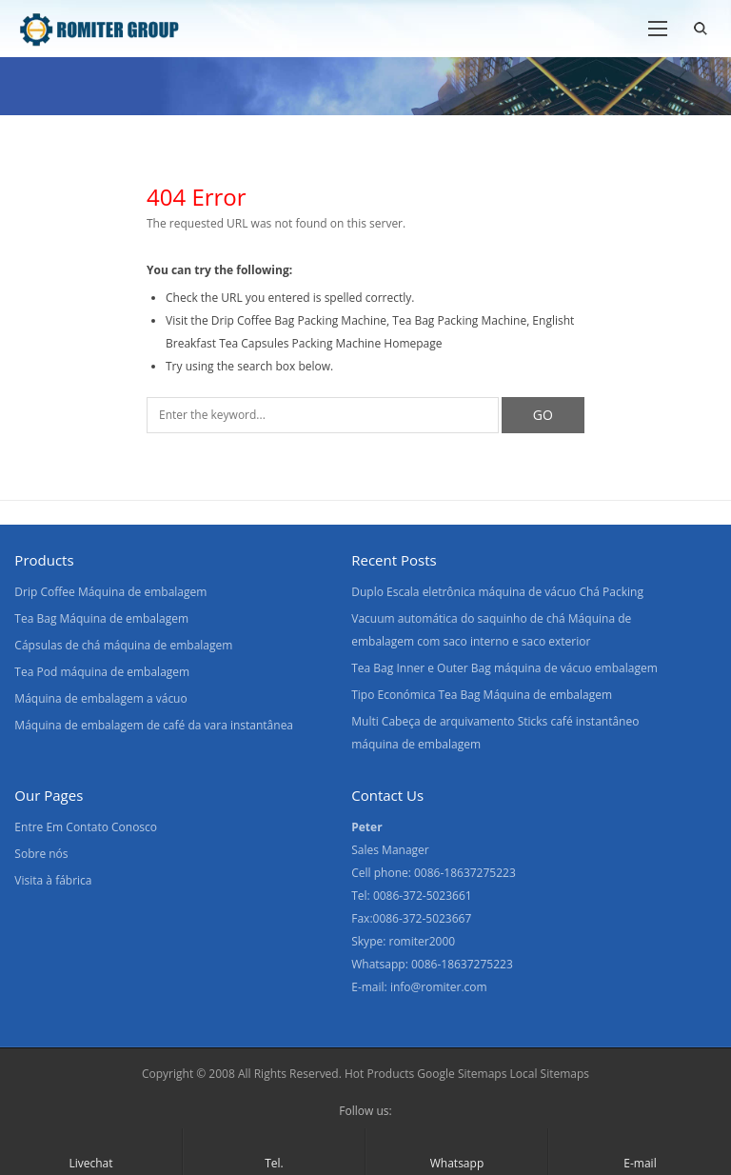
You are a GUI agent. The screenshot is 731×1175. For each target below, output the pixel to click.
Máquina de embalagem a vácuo (100, 698)
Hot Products (379, 1073)
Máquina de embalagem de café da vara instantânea (153, 725)
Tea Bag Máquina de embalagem (101, 618)
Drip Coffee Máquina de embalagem (110, 592)
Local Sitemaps (550, 1073)
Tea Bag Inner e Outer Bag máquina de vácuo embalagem (504, 668)
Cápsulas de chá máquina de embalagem (123, 645)
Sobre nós (41, 854)
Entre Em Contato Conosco (85, 827)
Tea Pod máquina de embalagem (101, 672)
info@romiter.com (438, 987)
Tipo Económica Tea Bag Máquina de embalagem (481, 695)
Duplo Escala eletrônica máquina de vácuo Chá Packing (497, 592)
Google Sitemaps (461, 1073)
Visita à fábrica (52, 880)
